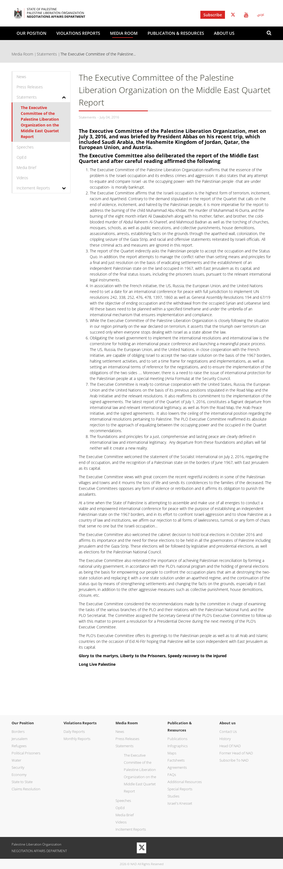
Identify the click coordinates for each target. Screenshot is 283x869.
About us (224, 33)
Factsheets (176, 760)
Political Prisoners (26, 753)
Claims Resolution (26, 788)
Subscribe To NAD (233, 760)
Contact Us (228, 731)
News (21, 76)
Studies (173, 796)
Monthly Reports (77, 738)
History (225, 738)
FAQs (171, 774)
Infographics (177, 745)
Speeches (25, 147)
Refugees (19, 745)
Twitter (233, 15)
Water (16, 760)
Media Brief (26, 167)
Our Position (31, 33)
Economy (19, 774)
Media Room (124, 33)
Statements (47, 54)
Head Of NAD (230, 745)
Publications (177, 738)
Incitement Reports (33, 188)
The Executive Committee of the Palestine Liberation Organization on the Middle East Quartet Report (40, 122)
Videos (22, 177)
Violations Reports (78, 33)
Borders (18, 731)
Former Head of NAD (236, 753)
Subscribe (212, 14)
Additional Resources (184, 781)
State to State (22, 781)
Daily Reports (74, 731)
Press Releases (30, 86)
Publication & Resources (176, 33)
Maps (171, 753)
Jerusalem (19, 738)
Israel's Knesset (179, 803)
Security (18, 767)
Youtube (246, 15)
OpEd (21, 157)
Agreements (177, 767)
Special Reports (179, 788)
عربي (260, 14)
